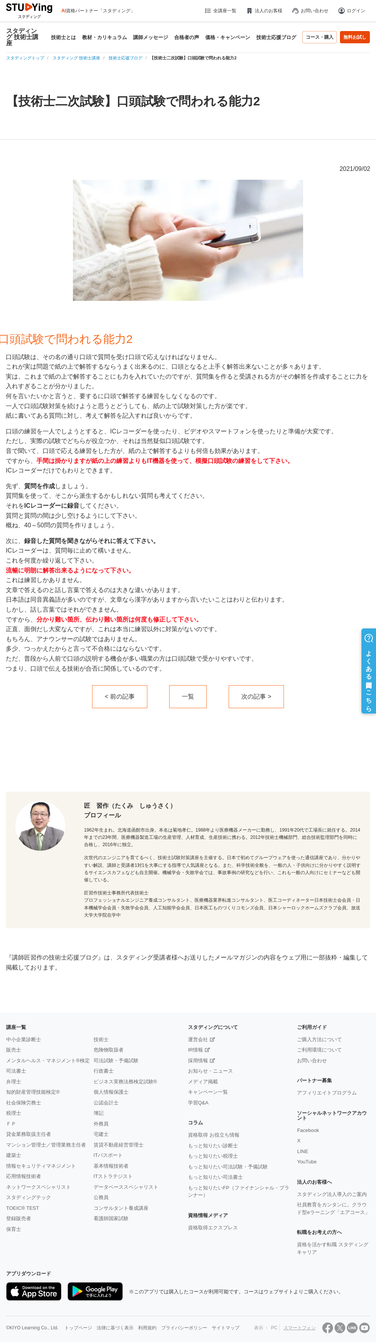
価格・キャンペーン (227, 37)
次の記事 (253, 696)
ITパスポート (108, 1155)
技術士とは (63, 37)
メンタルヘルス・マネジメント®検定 (48, 1060)
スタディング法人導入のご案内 (332, 1194)
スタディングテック (28, 1197)
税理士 (13, 1113)
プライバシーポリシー (184, 1328)
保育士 (13, 1229)
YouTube (307, 1162)
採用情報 (198, 1060)
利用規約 (147, 1328)
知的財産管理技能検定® (33, 1092)
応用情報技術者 (23, 1176)
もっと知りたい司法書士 (215, 1177)
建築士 (13, 1155)
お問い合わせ (310, 11)
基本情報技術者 (111, 1166)
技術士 (101, 1039)
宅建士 (101, 1134)
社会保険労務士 (23, 1103)
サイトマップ (225, 1328)
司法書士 (16, 1071)
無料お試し (354, 37)
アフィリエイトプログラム (327, 1093)
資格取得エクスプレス (213, 1227)
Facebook (308, 1130)
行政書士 (104, 1071)
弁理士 (13, 1081)
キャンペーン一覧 (208, 1092)
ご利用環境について (319, 1050)
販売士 (13, 1050)
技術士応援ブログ (276, 37)
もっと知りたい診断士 (213, 1145)
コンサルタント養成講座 (121, 1208)
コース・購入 (319, 37)
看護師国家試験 (111, 1218)
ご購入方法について (319, 1039)
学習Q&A (198, 1103)
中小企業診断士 (23, 1039)
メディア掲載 (203, 1081)
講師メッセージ (150, 37)
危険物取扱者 (109, 1050)
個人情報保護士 (111, 1092)
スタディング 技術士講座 (22, 37)
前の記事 (122, 696)
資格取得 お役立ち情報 (213, 1135)
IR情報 (195, 1050)
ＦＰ (11, 1124)
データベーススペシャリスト (126, 1187)
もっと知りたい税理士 (213, 1156)
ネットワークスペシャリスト (38, 1187)
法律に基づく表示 (115, 1328)
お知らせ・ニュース (210, 1071)
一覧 (188, 696)
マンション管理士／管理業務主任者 (46, 1145)
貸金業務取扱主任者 (28, 1134)
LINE (302, 1151)
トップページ (78, 1328)
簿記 (99, 1113)
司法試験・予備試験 (116, 1060)
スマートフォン (300, 1328)
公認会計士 (106, 1103)
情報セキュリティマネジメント (41, 1166)
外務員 (101, 1124)
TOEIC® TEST (22, 1208)
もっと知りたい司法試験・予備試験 (228, 1167)
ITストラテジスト (113, 1176)
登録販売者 (18, 1218)
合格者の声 (186, 37)
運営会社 (198, 1039)
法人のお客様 (264, 11)
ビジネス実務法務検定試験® (125, 1081)
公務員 (101, 1197)
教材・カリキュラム (104, 37)
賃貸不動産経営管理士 (118, 1145)
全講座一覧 (220, 11)
